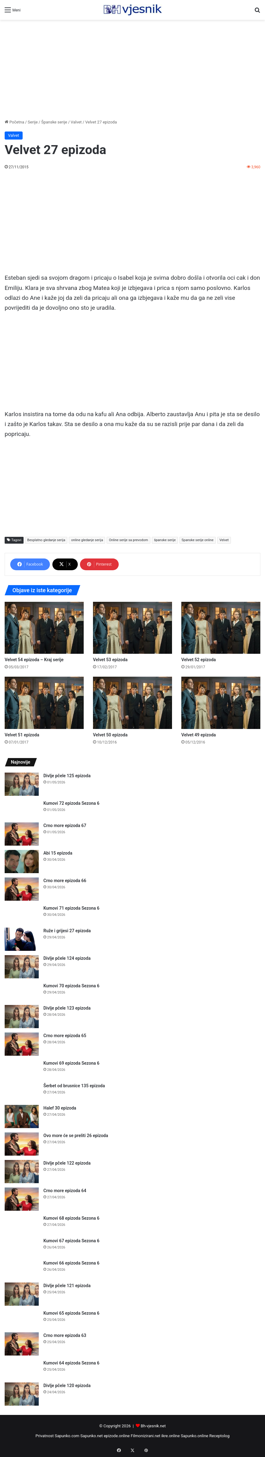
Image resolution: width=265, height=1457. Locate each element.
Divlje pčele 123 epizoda (67, 1008)
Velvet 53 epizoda (110, 659)
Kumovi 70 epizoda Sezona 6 (71, 985)
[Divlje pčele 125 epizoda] (22, 784)
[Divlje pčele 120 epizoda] (22, 1394)
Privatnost (44, 1435)
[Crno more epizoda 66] (22, 889)
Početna (14, 122)
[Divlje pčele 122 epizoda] (22, 1171)
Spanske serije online (198, 540)
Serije (33, 122)
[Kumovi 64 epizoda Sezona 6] (22, 1369)
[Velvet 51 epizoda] (44, 703)
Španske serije (54, 122)
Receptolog (219, 1435)
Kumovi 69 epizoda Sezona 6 (71, 1063)
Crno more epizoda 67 (64, 825)
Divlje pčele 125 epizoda (67, 775)
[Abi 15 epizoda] (22, 861)
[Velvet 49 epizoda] (220, 703)
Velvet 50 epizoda (110, 734)
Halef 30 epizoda (59, 1108)
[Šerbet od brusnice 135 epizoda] (22, 1092)
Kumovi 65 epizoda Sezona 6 (71, 1313)
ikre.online (170, 1435)
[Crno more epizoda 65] (22, 1044)
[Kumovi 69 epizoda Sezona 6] (22, 1069)
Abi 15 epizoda (57, 853)
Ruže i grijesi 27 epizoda (67, 930)
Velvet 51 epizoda (22, 734)
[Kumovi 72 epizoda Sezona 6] (22, 809)
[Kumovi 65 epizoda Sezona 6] (22, 1319)
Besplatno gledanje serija (46, 540)
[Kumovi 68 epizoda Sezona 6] (22, 1224)
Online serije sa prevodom (128, 540)
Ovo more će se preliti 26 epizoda (75, 1135)
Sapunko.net (91, 1435)
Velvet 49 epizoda (198, 734)
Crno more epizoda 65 (64, 1035)
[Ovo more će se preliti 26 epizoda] (22, 1144)
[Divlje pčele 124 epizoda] (22, 966)
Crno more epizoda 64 (64, 1190)
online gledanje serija (87, 540)
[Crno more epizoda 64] (22, 1199)
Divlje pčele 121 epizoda (67, 1285)
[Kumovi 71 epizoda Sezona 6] (22, 914)
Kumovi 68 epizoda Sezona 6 (71, 1218)
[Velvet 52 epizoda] (220, 628)
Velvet (224, 540)
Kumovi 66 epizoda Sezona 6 (71, 1263)
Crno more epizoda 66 (64, 880)
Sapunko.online (194, 1435)
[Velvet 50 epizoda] (132, 703)
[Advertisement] (132, 69)
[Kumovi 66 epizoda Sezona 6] (22, 1269)
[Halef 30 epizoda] (22, 1116)
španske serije (165, 540)
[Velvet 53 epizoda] (132, 628)
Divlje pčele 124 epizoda (67, 958)
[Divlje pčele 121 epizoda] (22, 1294)
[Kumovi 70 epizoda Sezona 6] (22, 992)
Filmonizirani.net (146, 1435)
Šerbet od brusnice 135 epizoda (74, 1085)
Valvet (76, 122)
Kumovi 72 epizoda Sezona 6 (71, 803)
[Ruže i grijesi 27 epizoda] (22, 939)
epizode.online (117, 1435)
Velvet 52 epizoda (198, 659)
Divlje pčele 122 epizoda (67, 1163)
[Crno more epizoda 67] (22, 834)
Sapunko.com (67, 1435)
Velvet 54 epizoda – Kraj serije (34, 659)
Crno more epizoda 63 (64, 1335)
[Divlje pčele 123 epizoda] (22, 1016)
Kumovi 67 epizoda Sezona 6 (71, 1240)
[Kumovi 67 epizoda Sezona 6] (22, 1247)
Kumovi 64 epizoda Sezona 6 (71, 1362)
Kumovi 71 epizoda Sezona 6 (71, 908)
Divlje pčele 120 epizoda (67, 1385)
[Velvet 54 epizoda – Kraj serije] (44, 628)
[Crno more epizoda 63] (22, 1344)
